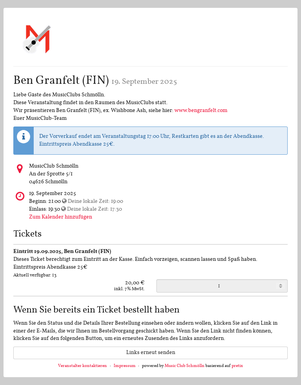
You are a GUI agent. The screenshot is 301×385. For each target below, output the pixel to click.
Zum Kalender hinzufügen (60, 217)
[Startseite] (36, 39)
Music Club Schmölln (185, 366)
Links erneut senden (150, 353)
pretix (237, 366)
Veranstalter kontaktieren (82, 366)
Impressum (125, 366)
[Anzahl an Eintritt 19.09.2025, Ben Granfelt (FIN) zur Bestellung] (222, 286)
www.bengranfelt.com (200, 111)
